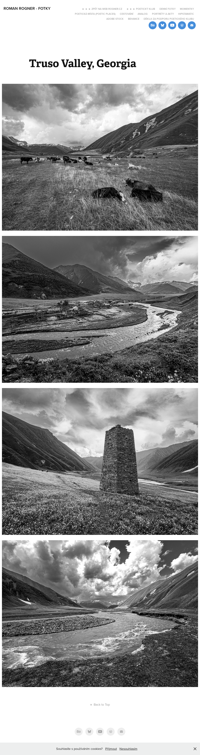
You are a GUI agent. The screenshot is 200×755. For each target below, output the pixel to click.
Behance (133, 19)
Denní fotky (167, 9)
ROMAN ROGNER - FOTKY (27, 8)
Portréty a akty (163, 14)
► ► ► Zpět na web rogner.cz (102, 9)
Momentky (187, 9)
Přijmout (111, 748)
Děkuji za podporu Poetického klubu (169, 19)
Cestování (126, 14)
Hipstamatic (186, 14)
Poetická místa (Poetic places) (95, 14)
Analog (143, 14)
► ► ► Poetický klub (141, 9)
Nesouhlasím (128, 748)
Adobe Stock (115, 19)
